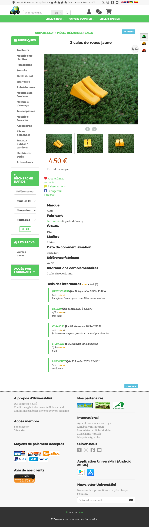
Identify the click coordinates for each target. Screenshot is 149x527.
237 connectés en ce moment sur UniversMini (74, 519)
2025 (80, 512)
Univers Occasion (81, 19)
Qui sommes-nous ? (25, 403)
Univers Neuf (55, 19)
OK (25, 229)
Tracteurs (23, 50)
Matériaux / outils (24, 155)
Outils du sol (25, 76)
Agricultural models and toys (94, 423)
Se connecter (21, 426)
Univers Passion (111, 19)
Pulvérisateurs (26, 87)
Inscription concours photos (30, 2)
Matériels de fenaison (24, 94)
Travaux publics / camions (22, 144)
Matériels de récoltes (24, 57)
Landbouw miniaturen (90, 426)
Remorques (24, 64)
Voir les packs (21, 253)
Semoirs (22, 70)
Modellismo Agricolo (89, 433)
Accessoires (24, 125)
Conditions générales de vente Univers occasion (41, 410)
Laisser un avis (57, 186)
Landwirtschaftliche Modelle (94, 430)
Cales (89, 33)
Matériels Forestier (22, 118)
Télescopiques (26, 111)
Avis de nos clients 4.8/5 (81, 2)
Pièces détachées (69, 33)
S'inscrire (19, 430)
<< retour (128, 31)
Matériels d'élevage (23, 103)
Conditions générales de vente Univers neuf (39, 407)
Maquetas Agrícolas (88, 437)
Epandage (23, 81)
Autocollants (25, 162)
